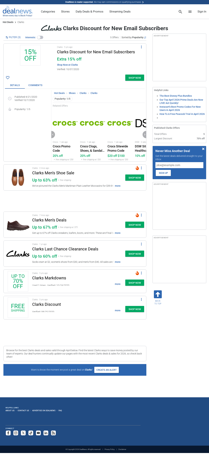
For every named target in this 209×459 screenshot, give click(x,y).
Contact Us (23, 410)
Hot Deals (8, 22)
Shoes (72, 93)
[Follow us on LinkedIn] (46, 433)
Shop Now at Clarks (67, 64)
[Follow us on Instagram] (15, 433)
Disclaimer (122, 449)
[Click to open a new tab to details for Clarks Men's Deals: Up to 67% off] (17, 224)
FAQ (60, 410)
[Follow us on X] (23, 433)
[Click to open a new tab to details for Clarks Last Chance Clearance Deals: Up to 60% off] (17, 253)
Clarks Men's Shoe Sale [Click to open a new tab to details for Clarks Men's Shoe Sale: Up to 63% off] (53, 173)
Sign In (202, 11)
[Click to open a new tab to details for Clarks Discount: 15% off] (30, 59)
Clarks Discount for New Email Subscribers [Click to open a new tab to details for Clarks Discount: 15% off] (96, 52)
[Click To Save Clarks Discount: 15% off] (8, 78)
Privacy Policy (110, 449)
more (118, 185)
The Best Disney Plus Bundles (176, 95)
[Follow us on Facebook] (8, 433)
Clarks (83, 93)
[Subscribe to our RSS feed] (53, 433)
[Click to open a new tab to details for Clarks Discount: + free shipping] (17, 307)
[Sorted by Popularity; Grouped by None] (134, 37)
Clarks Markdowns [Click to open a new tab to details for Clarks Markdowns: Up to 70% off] (49, 278)
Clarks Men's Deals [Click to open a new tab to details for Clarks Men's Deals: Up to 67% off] (49, 220)
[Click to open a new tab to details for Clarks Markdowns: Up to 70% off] (17, 281)
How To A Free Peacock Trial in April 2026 (182, 114)
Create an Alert (106, 370)
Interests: (30, 37)
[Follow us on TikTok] (31, 433)
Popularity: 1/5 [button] (62, 98)
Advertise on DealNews (43, 410)
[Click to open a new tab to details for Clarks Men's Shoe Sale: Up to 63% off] (17, 177)
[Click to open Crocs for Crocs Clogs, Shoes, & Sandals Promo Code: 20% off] (92, 134)
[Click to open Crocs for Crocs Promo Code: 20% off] (65, 134)
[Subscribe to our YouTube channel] (38, 433)
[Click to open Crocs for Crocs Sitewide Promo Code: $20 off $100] (120, 134)
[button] (40, 37)
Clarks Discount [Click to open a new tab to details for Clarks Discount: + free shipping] (46, 304)
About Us (10, 410)
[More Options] (141, 47)
